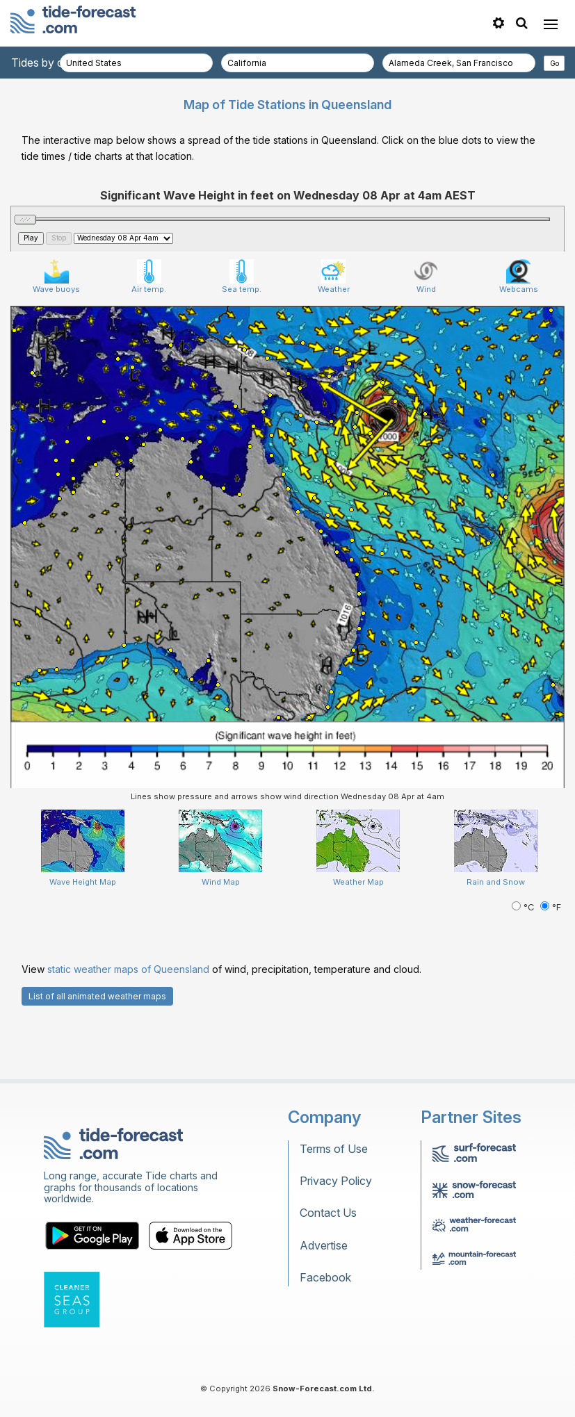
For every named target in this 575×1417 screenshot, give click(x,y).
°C (524, 907)
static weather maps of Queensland (128, 969)
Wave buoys (56, 276)
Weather (334, 276)
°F (550, 907)
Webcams (518, 276)
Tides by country (53, 62)
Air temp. (148, 276)
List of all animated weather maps (97, 996)
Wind (426, 276)
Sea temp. (241, 276)
